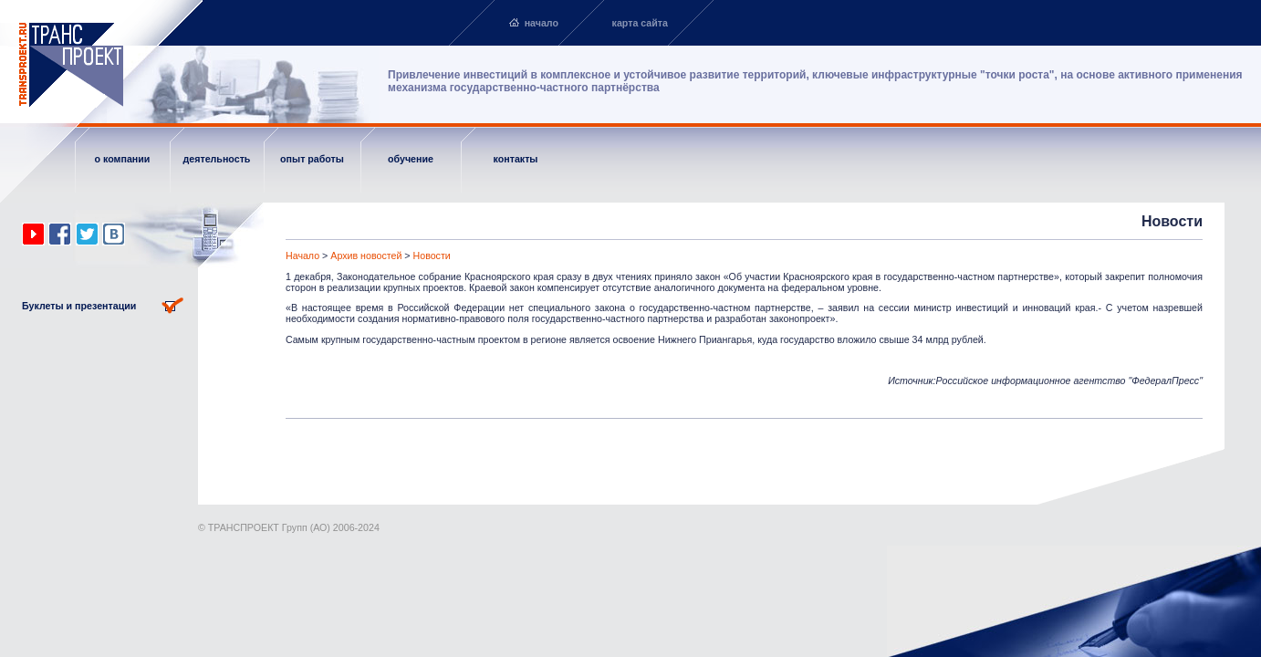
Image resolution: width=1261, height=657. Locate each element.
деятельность (217, 158)
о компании (123, 158)
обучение (410, 158)
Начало (302, 255)
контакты (516, 158)
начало (541, 22)
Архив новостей (365, 255)
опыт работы (312, 158)
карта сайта (640, 22)
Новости (432, 255)
